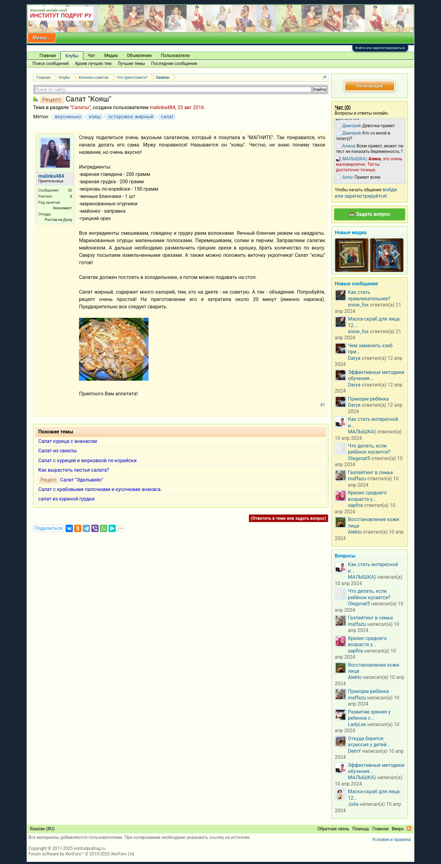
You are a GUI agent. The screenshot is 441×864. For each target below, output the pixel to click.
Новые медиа (351, 232)
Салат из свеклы (57, 451)
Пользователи (175, 55)
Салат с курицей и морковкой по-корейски (87, 460)
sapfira (355, 505)
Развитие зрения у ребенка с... (369, 715)
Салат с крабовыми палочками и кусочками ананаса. (100, 489)
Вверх (398, 828)
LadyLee (357, 724)
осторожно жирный (129, 117)
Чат (91, 55)
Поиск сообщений (50, 63)
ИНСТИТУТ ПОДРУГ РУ (61, 16)
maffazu (357, 478)
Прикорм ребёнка (368, 399)
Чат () (343, 107)
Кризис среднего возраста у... (367, 496)
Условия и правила (391, 839)
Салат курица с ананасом (67, 441)
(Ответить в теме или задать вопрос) (288, 518)
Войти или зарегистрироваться (380, 48)
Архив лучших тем (93, 63)
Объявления (139, 55)
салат (166, 117)
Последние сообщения (174, 63)
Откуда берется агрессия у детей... (369, 742)
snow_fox (358, 305)
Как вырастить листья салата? (73, 470)
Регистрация (369, 86)
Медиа (111, 55)
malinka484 (162, 107)
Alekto (355, 532)
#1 (323, 404)
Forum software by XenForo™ (81, 853)
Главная (48, 55)
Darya (354, 358)
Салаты (80, 107)
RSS (409, 828)
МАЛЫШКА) (362, 432)
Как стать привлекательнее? (369, 295)
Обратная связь (333, 828)
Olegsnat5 (359, 458)
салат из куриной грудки (66, 499)
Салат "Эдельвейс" (81, 480)
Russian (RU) (42, 828)
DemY (354, 751)
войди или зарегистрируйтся (366, 193)
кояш (94, 117)
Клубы (71, 55)
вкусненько (67, 117)
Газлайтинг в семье (370, 472)
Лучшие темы (131, 63)
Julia (353, 804)
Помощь (360, 828)
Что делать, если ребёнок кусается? (369, 449)
